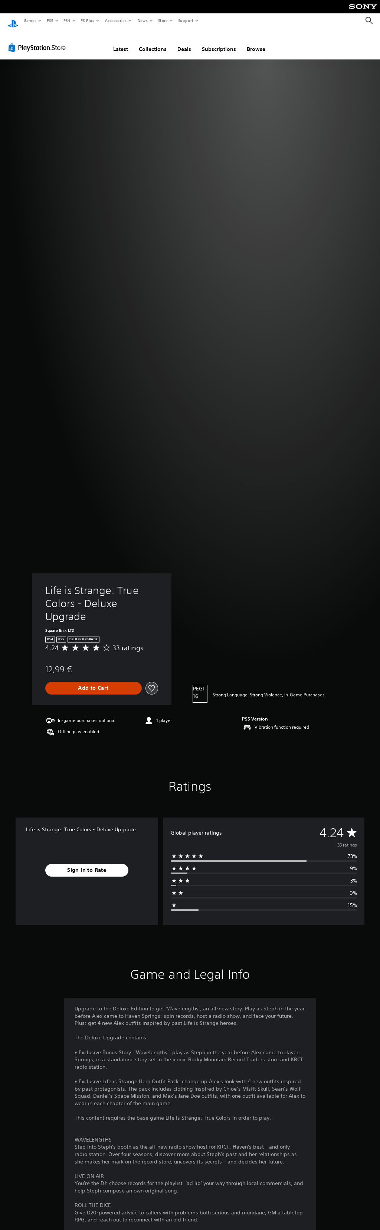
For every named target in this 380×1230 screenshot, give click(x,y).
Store (163, 20)
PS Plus (88, 20)
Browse (256, 42)
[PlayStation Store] (38, 40)
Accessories (115, 20)
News (143, 20)
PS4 (67, 20)
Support (185, 20)
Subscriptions (219, 42)
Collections (153, 42)
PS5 (49, 20)
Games (29, 20)
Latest (120, 42)
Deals (184, 42)
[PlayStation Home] (13, 20)
